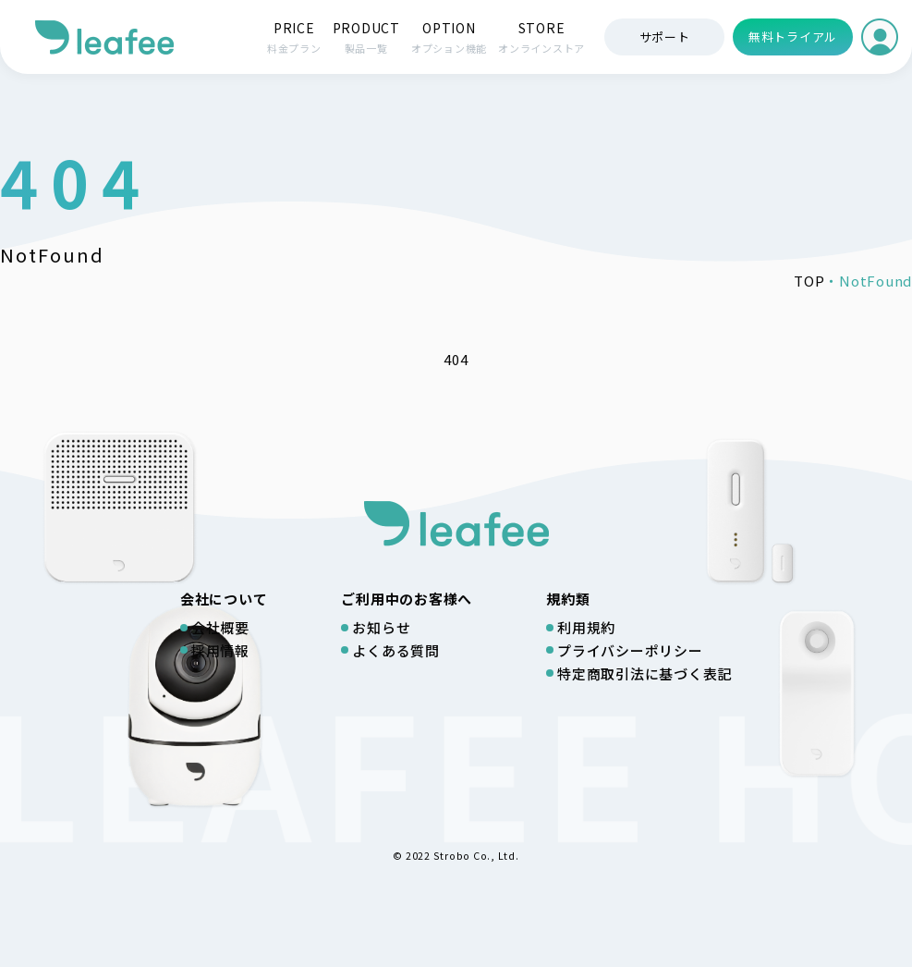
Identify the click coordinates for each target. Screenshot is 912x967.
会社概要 (220, 627)
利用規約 (586, 627)
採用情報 (220, 650)
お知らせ (381, 627)
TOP (809, 280)
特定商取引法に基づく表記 (644, 673)
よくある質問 (396, 650)
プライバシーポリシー (630, 650)
